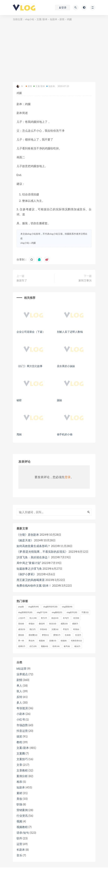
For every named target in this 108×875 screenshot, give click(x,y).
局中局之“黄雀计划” (29, 563)
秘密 (19, 400)
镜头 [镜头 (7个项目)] (77, 646)
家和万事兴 (85, 280)
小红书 (21, 719)
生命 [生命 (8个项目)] (68, 635)
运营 (19, 844)
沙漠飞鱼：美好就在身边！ (33, 557)
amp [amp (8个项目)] (21, 606)
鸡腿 (33, 242)
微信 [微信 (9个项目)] (42, 623)
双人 (19, 691)
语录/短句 (23, 832)
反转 (19, 696)
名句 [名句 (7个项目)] (66, 618)
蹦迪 (59, 400)
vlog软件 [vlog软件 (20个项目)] (72, 612)
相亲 (19, 781)
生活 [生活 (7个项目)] (78, 635)
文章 (19, 764)
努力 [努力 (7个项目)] (44, 618)
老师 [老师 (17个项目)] (21, 646)
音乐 (19, 855)
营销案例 (22, 810)
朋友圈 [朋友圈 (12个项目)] (33, 635)
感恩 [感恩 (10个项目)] (64, 623)
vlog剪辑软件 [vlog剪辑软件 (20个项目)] (25, 612)
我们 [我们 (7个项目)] (32, 629)
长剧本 (21, 849)
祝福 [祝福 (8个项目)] (63, 640)
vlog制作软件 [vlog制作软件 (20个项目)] (50, 606)
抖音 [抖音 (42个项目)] (43, 629)
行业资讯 (22, 815)
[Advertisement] (54, 50)
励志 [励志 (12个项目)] (54, 618)
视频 (19, 821)
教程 (19, 742)
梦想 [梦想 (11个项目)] (45, 635)
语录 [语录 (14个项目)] (55, 646)
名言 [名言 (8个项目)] (76, 618)
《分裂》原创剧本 (28, 534)
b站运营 (21, 668)
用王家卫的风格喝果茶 (31, 580)
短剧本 (53, 19)
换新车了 (22, 280)
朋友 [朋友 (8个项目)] (21, 635)
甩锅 (19, 434)
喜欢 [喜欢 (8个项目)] (21, 623)
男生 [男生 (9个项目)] (31, 640)
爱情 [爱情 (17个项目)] (56, 635)
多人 (19, 702)
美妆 (19, 798)
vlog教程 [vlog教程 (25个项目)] (57, 612)
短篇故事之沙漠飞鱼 (29, 568)
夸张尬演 (22, 708)
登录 (68, 477)
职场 (19, 804)
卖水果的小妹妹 (66, 366)
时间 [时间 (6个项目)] (76, 629)
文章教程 (22, 770)
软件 (19, 838)
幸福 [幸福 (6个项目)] (31, 623)
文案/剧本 (42, 19)
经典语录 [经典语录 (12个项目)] (76, 640)
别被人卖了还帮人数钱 (70, 331)
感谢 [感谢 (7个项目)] (75, 623)
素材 (19, 793)
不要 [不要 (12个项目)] (85, 612)
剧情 (62, 19)
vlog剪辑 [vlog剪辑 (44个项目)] (67, 606)
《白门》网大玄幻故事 (29, 366)
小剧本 (21, 713)
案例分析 (22, 776)
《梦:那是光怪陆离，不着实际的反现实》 (42, 551)
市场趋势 (22, 725)
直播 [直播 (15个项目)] (52, 640)
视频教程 (22, 827)
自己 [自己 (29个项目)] (32, 646)
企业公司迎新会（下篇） (31, 331)
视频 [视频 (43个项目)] (44, 646)
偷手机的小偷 (65, 434)
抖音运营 (22, 730)
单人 (19, 685)
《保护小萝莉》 (26, 574)
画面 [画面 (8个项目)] (42, 640)
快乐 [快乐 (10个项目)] (52, 623)
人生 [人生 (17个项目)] (21, 618)
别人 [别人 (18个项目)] (32, 618)
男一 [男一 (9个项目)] (21, 640)
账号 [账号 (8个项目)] (67, 646)
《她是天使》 (25, 540)
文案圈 (21, 753)
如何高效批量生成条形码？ (33, 546)
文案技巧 (22, 759)
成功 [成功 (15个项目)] (21, 629)
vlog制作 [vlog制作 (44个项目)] (33, 606)
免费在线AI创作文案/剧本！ (34, 585)
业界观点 (22, 674)
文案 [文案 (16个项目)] (54, 629)
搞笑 (19, 736)
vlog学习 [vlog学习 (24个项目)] (42, 612)
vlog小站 (29, 19)
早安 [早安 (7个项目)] (66, 629)
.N (20, 86)
